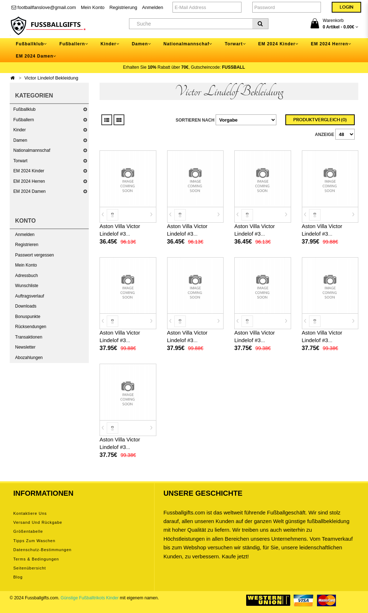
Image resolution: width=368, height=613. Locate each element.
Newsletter (25, 347)
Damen (20, 140)
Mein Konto (93, 7)
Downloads (25, 306)
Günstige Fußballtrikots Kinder (90, 597)
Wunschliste (26, 285)
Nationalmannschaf (31, 150)
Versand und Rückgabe (37, 522)
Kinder (19, 129)
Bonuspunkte (27, 316)
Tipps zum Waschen (34, 541)
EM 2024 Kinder (28, 170)
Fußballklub (24, 109)
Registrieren (26, 244)
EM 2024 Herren (29, 181)
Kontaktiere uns (30, 513)
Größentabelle (28, 531)
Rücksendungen (30, 326)
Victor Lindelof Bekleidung (51, 78)
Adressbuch (26, 275)
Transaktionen (28, 337)
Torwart (20, 160)
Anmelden (152, 7)
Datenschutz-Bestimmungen (42, 550)
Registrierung (123, 7)
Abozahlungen (29, 357)
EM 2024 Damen (29, 191)
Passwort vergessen (34, 255)
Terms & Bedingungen (36, 559)
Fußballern (23, 119)
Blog (18, 577)
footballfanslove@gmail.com (44, 7)
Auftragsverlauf (29, 296)
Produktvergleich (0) (320, 120)
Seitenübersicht (29, 568)
